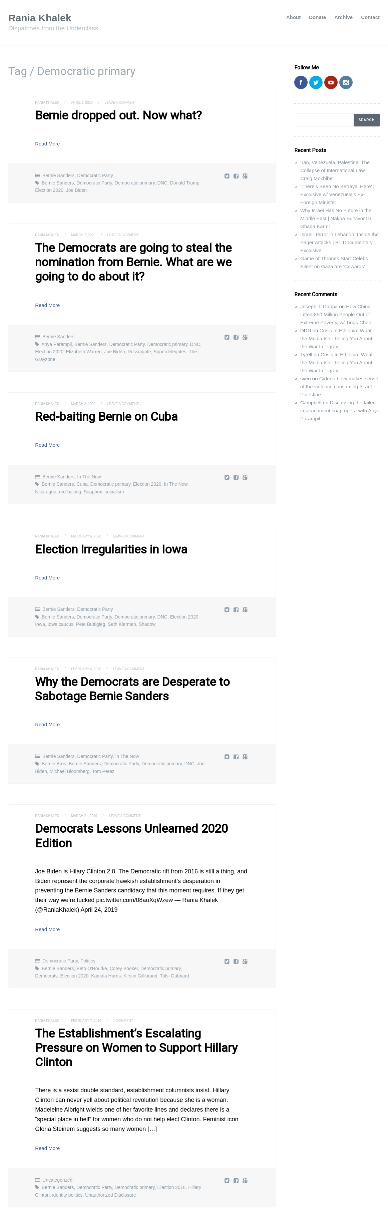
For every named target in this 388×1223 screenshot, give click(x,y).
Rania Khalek (44, 17)
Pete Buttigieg (90, 614)
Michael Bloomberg (70, 758)
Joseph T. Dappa (319, 306)
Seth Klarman (122, 614)
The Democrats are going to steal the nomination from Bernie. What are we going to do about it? (141, 258)
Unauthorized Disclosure (110, 1148)
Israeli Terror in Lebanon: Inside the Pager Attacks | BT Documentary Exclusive (339, 242)
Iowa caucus (60, 614)
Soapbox (93, 483)
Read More (50, 141)
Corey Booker (123, 939)
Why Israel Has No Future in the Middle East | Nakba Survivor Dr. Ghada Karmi (336, 218)
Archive (343, 17)
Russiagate (139, 345)
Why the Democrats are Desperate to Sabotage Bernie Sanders (120, 678)
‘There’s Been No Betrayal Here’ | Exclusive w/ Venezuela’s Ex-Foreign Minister (337, 194)
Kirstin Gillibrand (140, 947)
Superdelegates (169, 345)
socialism (114, 483)
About (293, 17)
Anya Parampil (56, 338)
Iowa (40, 614)
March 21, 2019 (91, 803)
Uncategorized (57, 1133)
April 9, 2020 (89, 102)
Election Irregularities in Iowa (101, 540)
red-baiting (70, 483)
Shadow (147, 614)
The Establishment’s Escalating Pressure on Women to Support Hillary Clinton (136, 1010)
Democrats (46, 947)
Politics (87, 932)
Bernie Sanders (58, 173)
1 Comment (136, 991)
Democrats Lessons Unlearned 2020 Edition (136, 815)
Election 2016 (171, 1141)
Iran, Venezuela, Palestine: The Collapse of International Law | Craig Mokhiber (335, 170)
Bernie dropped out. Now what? (107, 114)
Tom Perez (103, 758)
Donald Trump (185, 181)
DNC (162, 181)
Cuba (81, 476)
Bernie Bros (54, 751)
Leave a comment (132, 102)
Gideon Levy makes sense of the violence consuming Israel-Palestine (339, 386)
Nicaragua (45, 483)
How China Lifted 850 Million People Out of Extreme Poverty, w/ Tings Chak (335, 314)
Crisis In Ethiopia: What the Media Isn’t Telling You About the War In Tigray (336, 338)
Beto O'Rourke (91, 939)
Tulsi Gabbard (174, 947)
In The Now (89, 468)
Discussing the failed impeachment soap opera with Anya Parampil (340, 410)
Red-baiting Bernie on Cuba (97, 409)
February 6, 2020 (94, 528)
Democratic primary (134, 181)
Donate (317, 17)
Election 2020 (49, 188)
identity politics (67, 1148)
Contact (370, 17)
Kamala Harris (106, 947)
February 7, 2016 (94, 991)
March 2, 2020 (90, 233)
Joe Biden (76, 188)
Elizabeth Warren (84, 345)
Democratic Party (95, 173)
